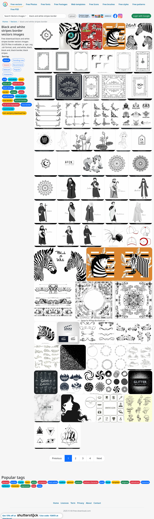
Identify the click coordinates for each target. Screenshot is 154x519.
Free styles (124, 4)
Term (73, 503)
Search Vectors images (14, 16)
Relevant (6, 69)
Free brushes (109, 4)
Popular (17, 69)
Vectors (13, 21)
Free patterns (138, 4)
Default (6, 60)
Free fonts (45, 4)
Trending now (18, 60)
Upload (72, 16)
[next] (99, 458)
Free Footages (60, 4)
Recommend (18, 65)
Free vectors (16, 4)
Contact (97, 503)
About (89, 503)
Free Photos (31, 4)
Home (5, 21)
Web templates (78, 4)
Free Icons (94, 4)
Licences (65, 503)
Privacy (80, 503)
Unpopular (7, 74)
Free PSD (15, 9)
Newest (6, 65)
